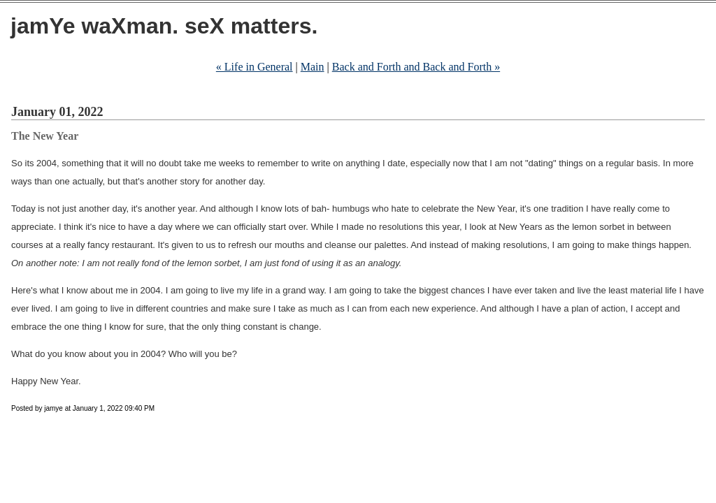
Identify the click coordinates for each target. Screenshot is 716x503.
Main (312, 67)
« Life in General (254, 67)
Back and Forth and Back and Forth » (416, 67)
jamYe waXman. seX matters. (163, 25)
